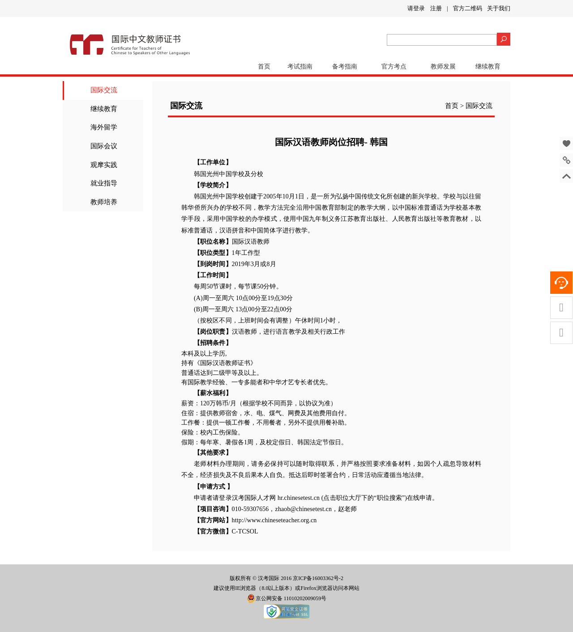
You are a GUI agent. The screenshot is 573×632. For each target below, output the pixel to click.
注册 (436, 8)
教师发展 (443, 66)
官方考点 (393, 66)
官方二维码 (467, 8)
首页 (264, 66)
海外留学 (103, 127)
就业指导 (103, 183)
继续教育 (487, 66)
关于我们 (498, 8)
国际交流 (103, 90)
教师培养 (103, 202)
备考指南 (344, 66)
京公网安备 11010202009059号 (287, 598)
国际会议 (103, 146)
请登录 (416, 8)
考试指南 (299, 66)
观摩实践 (103, 164)
